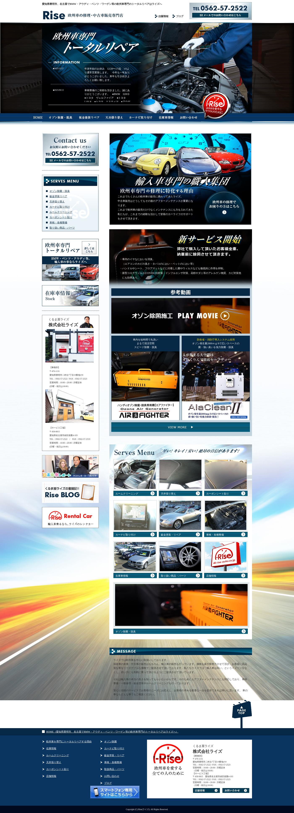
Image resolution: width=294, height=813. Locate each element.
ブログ (108, 783)
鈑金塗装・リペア (171, 534)
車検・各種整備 (58, 222)
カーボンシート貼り (61, 217)
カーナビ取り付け (60, 206)
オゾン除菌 (110, 741)
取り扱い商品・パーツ (62, 227)
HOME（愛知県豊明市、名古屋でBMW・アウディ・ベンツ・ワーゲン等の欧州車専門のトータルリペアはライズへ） (112, 731)
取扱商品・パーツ (114, 769)
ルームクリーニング (61, 212)
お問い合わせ (111, 776)
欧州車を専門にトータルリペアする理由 (69, 741)
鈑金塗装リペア (58, 196)
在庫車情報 (122, 575)
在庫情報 (51, 748)
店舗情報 (211, 575)
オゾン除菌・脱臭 (60, 191)
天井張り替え (57, 201)
